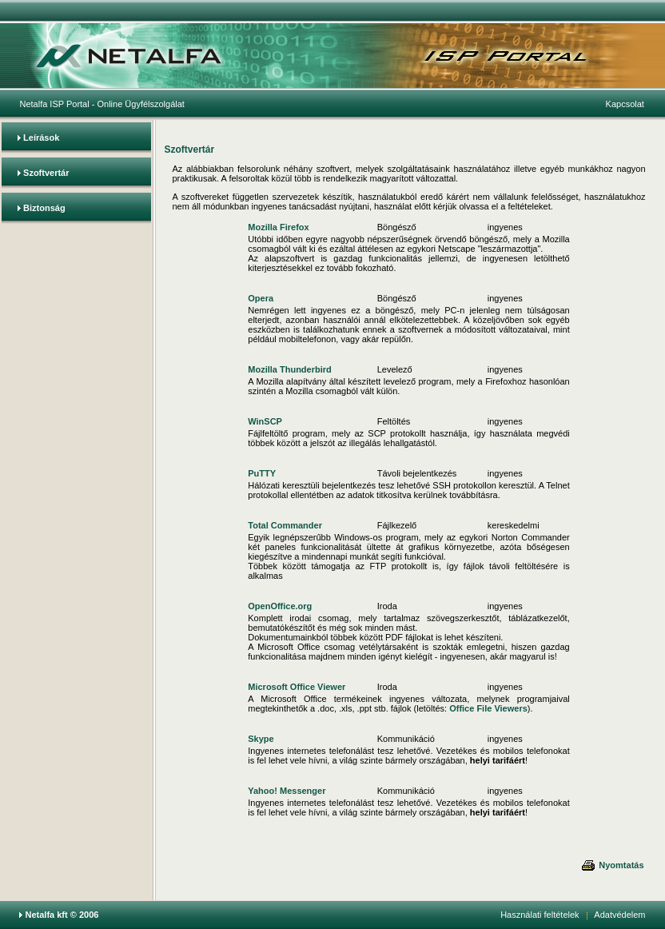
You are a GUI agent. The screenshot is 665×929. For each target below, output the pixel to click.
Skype (260, 739)
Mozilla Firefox (278, 227)
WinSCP (265, 421)
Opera (260, 298)
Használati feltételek (539, 914)
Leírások (41, 137)
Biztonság (44, 208)
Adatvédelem (619, 914)
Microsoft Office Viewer (296, 687)
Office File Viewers (488, 708)
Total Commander (285, 525)
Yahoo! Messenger (286, 790)
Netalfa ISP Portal (54, 104)
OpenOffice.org (280, 606)
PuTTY (262, 473)
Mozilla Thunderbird (290, 369)
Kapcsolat (625, 104)
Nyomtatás (611, 865)
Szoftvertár (46, 172)
